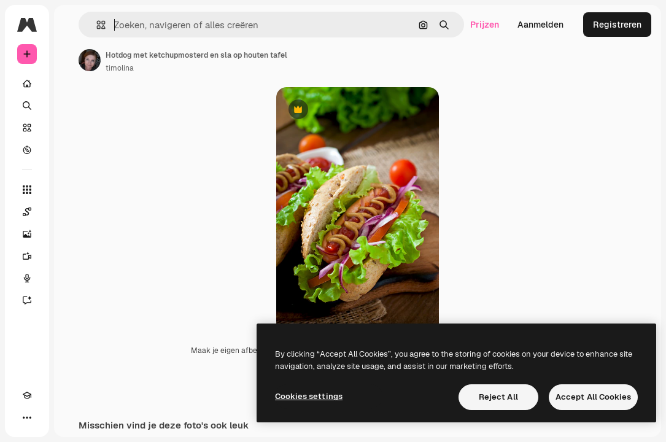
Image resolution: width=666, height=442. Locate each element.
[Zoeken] (27, 105)
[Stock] (27, 128)
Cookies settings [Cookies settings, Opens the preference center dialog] (309, 396)
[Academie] (27, 395)
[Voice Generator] (27, 278)
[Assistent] (27, 300)
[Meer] (27, 417)
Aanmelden (540, 24)
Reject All (498, 397)
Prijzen (484, 24)
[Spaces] (27, 212)
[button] (96, 24)
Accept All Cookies (593, 397)
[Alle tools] (27, 190)
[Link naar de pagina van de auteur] (90, 60)
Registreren (617, 24)
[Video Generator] (27, 256)
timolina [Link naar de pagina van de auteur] (120, 68)
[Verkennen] (27, 150)
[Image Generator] (27, 234)
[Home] (27, 83)
